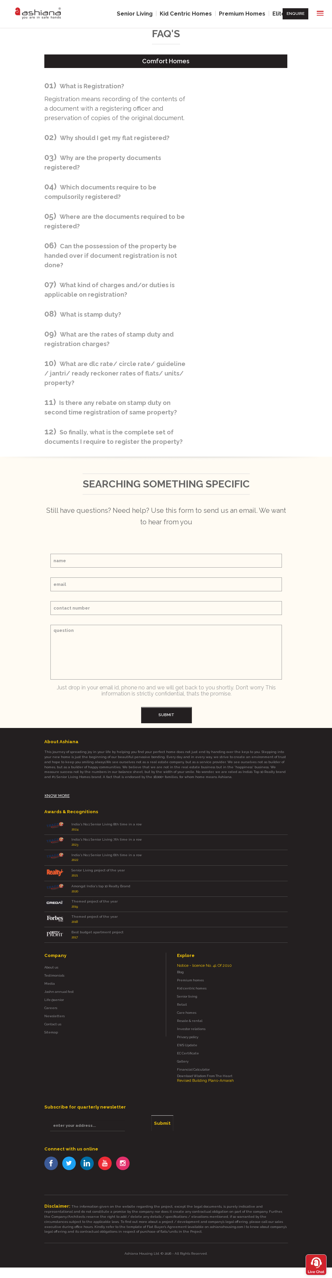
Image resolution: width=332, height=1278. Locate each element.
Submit (160, 1115)
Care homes (186, 1005)
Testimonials (54, 969)
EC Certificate (188, 1046)
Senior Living (137, 13)
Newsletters (54, 1009)
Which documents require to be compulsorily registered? (100, 191)
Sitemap (51, 1025)
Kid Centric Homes (188, 13)
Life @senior (54, 993)
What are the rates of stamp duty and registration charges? (109, 338)
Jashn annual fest (59, 985)
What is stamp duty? (90, 314)
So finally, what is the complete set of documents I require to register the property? (113, 436)
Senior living (187, 989)
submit (166, 714)
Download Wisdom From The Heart (205, 1069)
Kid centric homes (191, 981)
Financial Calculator (193, 1062)
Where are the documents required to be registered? (114, 221)
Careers (50, 1001)
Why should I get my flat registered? (115, 137)
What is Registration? (92, 85)
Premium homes (190, 973)
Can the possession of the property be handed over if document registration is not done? (110, 255)
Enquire (296, 13)
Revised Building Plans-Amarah (205, 1073)
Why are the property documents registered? (102, 162)
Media (49, 977)
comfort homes (166, 60)
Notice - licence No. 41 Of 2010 (203, 958)
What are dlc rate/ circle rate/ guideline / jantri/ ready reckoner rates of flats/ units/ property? (114, 373)
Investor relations (191, 1022)
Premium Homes (243, 13)
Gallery (183, 1054)
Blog (180, 965)
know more (57, 793)
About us (51, 960)
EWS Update (187, 1038)
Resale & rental (189, 1013)
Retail (182, 997)
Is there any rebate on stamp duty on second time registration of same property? (110, 407)
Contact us (52, 1017)
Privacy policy (187, 1030)
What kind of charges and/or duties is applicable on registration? (109, 289)
